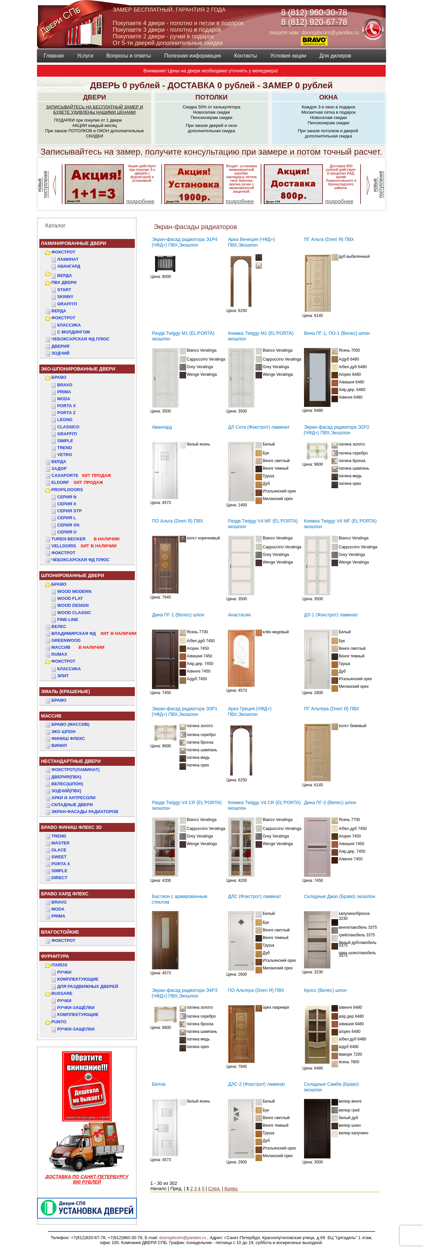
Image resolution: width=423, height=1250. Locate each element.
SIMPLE (59, 870)
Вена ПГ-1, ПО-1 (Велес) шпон (337, 333)
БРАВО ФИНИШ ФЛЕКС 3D (71, 827)
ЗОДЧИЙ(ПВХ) (66, 790)
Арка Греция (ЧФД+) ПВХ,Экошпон (249, 711)
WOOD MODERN (74, 591)
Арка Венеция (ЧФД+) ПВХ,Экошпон (251, 242)
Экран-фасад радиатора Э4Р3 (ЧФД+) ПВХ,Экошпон (184, 993)
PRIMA (58, 916)
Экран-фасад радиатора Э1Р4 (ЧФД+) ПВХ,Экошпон (184, 242)
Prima (64, 391)
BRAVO (59, 902)
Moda (63, 398)
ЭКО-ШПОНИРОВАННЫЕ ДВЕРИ (78, 368)
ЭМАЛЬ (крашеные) (65, 691)
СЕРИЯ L (66, 517)
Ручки (64, 972)
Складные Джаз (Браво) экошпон (339, 896)
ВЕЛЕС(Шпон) (67, 783)
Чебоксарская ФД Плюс (81, 559)
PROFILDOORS (67, 489)
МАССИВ (78, 647)
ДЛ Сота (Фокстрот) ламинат (258, 427)
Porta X (66, 405)
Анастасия (239, 614)
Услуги (85, 56)
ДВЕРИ (94, 97)
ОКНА (328, 97)
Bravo (64, 384)
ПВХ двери (64, 282)
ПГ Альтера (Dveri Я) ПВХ (331, 708)
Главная (54, 56)
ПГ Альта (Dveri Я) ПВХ (329, 239)
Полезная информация (192, 56)
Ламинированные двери (73, 243)
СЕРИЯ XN (68, 525)
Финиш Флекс (68, 738)
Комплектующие (77, 979)
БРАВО (59, 377)
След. (214, 1188)
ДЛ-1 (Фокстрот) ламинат (331, 614)
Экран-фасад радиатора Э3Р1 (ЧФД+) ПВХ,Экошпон (184, 711)
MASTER (61, 842)
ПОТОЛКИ (211, 97)
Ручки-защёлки (76, 1007)
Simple (65, 440)
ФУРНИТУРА (55, 956)
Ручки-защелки (76, 1029)
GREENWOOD (66, 640)
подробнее (140, 201)
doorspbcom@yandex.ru (182, 1237)
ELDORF (77, 482)
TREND (59, 836)
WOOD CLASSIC (74, 612)
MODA (58, 909)
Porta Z (66, 412)
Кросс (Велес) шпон (325, 990)
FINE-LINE (67, 619)
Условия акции (288, 56)
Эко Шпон (64, 731)
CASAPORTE (81, 475)
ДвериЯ (61, 346)
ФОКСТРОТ (64, 252)
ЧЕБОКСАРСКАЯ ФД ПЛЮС (81, 338)
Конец (230, 1188)
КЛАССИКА (69, 325)
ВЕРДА (64, 275)
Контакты (245, 56)
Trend (64, 447)
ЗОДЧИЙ (61, 353)
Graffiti (67, 433)
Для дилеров (335, 56)
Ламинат (68, 259)
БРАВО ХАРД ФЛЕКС (65, 893)
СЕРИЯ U (66, 531)
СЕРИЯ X (66, 503)
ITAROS (59, 964)
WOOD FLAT (70, 598)
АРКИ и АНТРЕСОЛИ (74, 797)
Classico (68, 426)
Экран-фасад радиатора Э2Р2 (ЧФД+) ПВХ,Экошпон (336, 429)
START (64, 289)
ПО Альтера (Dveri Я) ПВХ (256, 990)
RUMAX (59, 654)
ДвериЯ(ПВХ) (66, 776)
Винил (59, 745)
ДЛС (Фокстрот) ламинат (254, 896)
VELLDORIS (84, 545)
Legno (64, 419)
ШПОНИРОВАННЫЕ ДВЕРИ (72, 575)
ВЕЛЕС (59, 626)
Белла (159, 1084)
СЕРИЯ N (66, 496)
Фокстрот (64, 552)
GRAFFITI (67, 303)
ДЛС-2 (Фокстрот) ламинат (256, 1084)
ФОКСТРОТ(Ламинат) (76, 769)
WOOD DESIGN (73, 605)
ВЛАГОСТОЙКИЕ (60, 932)
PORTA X (61, 863)
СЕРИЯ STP (69, 510)
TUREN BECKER (86, 538)
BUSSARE (62, 993)
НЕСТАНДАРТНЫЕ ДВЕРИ (71, 761)
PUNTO (59, 1021)
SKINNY (65, 296)
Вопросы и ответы (128, 56)
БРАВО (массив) (71, 724)
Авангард (68, 266)
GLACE (59, 849)
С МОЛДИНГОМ (73, 332)
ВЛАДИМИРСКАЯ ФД (94, 633)
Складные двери (72, 804)
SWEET (59, 856)
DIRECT (59, 877)
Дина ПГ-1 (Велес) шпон (178, 614)
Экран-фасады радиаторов (85, 811)
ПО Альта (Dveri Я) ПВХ (177, 521)
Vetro (64, 454)
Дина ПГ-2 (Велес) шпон (330, 802)
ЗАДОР (59, 468)
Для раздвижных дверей (87, 986)
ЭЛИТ (63, 675)
